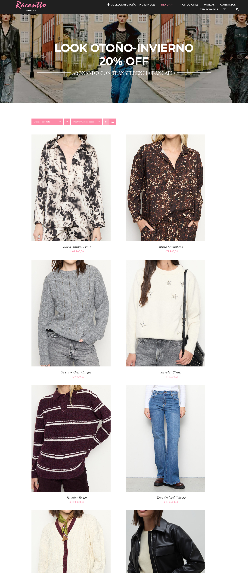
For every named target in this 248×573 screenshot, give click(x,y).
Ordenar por (42, 121)
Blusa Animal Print (77, 247)
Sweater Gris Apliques (77, 372)
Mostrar (83, 121)
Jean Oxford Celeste (171, 497)
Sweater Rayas (77, 497)
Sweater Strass (171, 372)
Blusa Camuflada (171, 247)
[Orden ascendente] (67, 122)
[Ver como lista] (113, 122)
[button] (237, 9)
